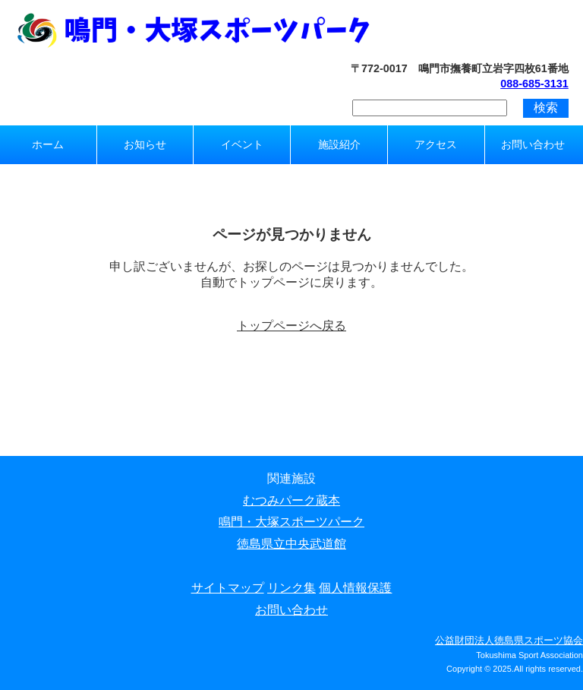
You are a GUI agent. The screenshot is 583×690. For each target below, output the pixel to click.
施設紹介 (339, 144)
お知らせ (145, 144)
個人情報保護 (355, 587)
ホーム (48, 144)
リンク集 (291, 587)
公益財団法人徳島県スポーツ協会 (509, 640)
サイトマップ (227, 587)
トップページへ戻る (291, 325)
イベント (242, 144)
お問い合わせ (533, 144)
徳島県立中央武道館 (291, 543)
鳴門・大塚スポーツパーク (291, 521)
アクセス (435, 144)
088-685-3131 (534, 84)
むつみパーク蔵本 (291, 500)
